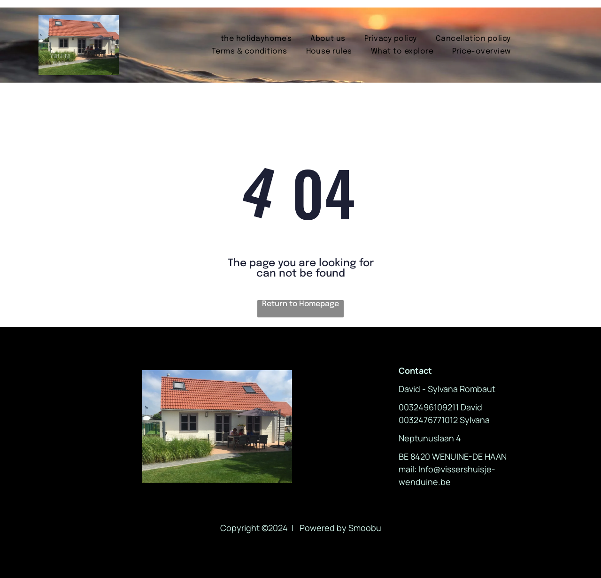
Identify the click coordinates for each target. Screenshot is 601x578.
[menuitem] (256, 38)
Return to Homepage (300, 304)
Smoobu (364, 527)
